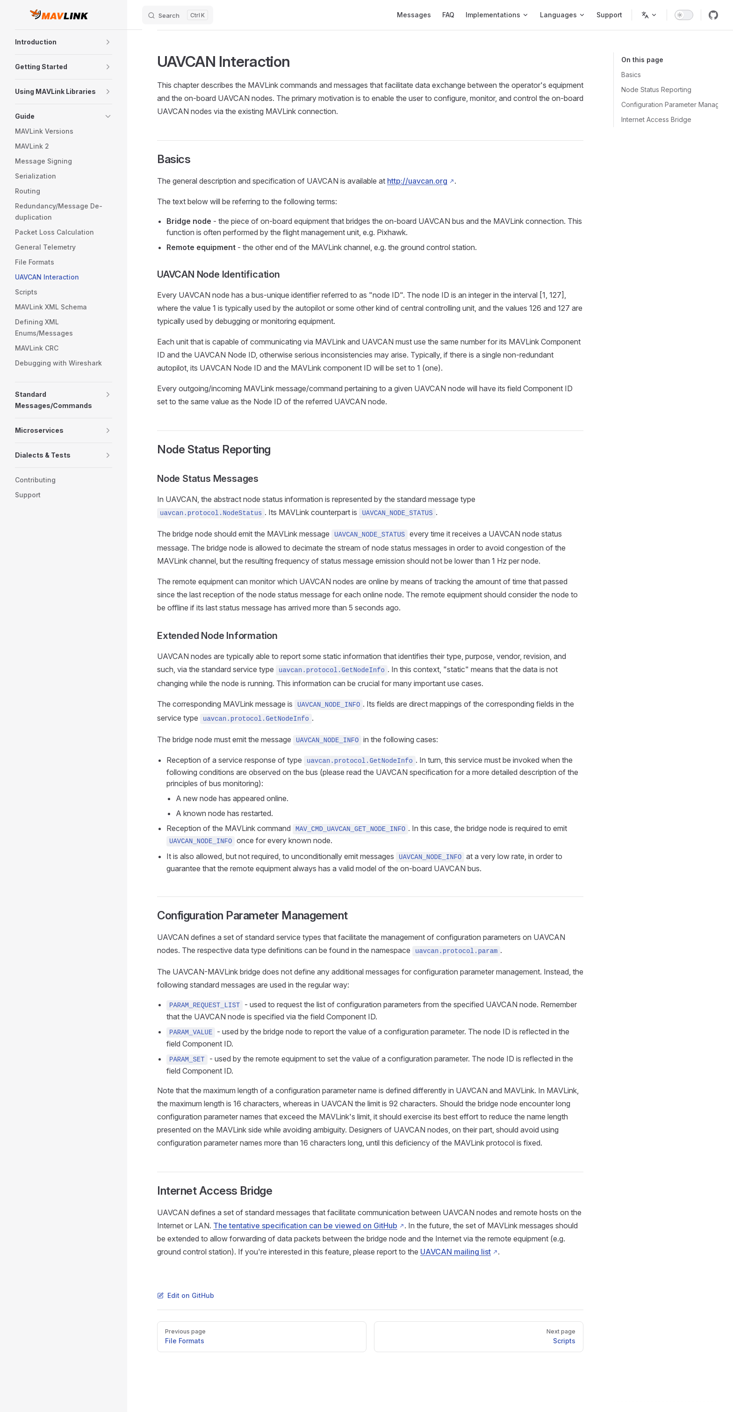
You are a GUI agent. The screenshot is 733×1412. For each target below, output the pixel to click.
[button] (108, 42)
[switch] (684, 15)
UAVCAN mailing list (455, 1251)
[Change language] (649, 15)
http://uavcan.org (417, 181)
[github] (713, 15)
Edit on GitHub (185, 1295)
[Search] (177, 15)
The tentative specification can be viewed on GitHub (305, 1225)
